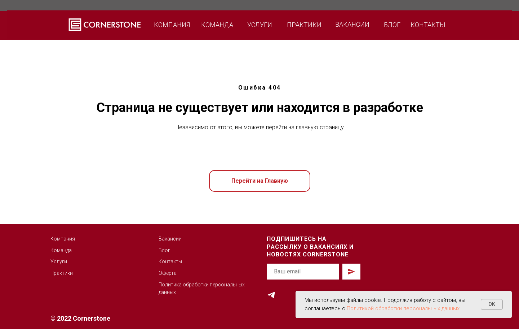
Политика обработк (182, 284)
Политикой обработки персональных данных (403, 308)
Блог (164, 250)
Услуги (58, 261)
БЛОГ (392, 25)
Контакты (170, 261)
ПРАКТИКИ (304, 25)
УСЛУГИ (259, 25)
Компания (62, 239)
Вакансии (170, 239)
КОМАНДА (217, 25)
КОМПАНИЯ (172, 25)
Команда (61, 250)
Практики (61, 273)
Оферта (168, 273)
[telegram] (271, 294)
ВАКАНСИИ (352, 24)
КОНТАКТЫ (428, 25)
